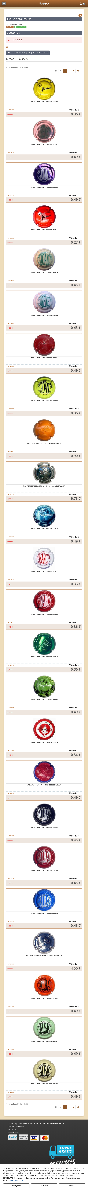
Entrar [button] (10, 27)
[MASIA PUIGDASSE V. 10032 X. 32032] (44, 88)
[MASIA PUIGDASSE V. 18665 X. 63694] (44, 857)
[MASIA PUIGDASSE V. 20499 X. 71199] (44, 1070)
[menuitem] (17, 1123)
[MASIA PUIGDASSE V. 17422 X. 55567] (44, 686)
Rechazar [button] (44, 1186)
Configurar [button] (16, 1186)
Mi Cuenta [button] (12, 1129)
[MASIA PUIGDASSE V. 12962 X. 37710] (44, 259)
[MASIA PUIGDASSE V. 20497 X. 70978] (44, 985)
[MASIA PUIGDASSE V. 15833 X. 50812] (44, 515)
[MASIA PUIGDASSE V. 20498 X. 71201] (44, 1028)
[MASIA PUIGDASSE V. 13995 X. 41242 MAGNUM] (44, 430)
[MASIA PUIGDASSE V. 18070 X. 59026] (44, 729)
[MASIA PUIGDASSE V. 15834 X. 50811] (44, 558)
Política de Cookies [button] (17, 1180)
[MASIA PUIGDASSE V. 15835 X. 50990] (44, 601)
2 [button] (69, 71)
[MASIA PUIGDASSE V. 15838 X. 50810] (44, 643)
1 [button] (65, 71)
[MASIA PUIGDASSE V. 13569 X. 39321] (44, 344)
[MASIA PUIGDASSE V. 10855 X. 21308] (44, 174)
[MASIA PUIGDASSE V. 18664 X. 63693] (44, 814)
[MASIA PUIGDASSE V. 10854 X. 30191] (44, 131)
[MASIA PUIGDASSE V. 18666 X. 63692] (44, 900)
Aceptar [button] (72, 1186)
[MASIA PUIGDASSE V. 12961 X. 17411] (44, 216)
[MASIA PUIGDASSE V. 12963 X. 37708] (44, 302)
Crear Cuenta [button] (20, 27)
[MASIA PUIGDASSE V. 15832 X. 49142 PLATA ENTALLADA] (44, 473)
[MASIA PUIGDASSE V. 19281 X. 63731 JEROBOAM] (44, 942)
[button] (44, 3)
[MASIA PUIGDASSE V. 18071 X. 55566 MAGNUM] (44, 772)
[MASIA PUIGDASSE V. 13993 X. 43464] (44, 387)
